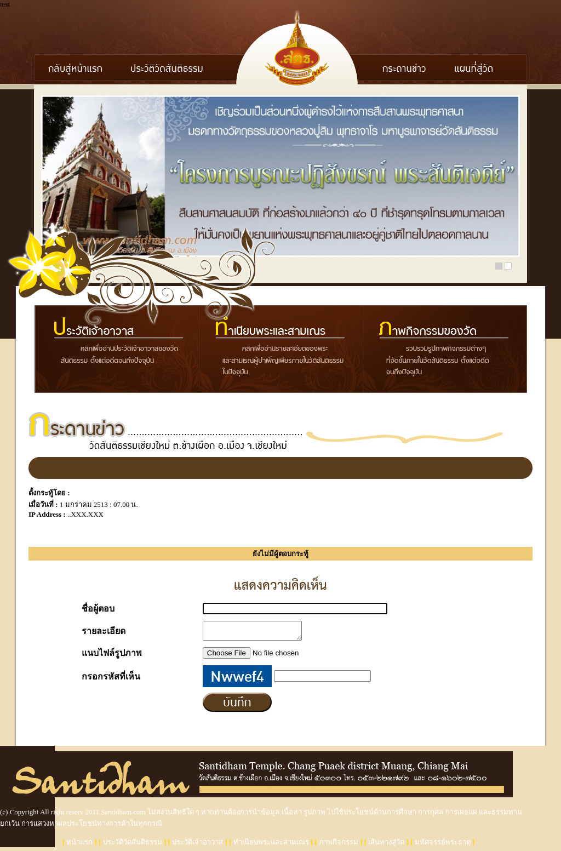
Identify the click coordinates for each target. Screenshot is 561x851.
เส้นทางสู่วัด (386, 845)
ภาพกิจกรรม (338, 845)
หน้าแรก (79, 845)
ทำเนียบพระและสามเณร (271, 845)
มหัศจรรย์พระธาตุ (443, 845)
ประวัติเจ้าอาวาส (197, 845)
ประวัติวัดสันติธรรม (132, 845)
